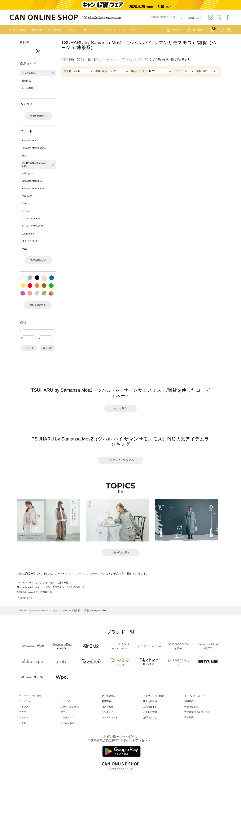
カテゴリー (90, 29)
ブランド (72, 29)
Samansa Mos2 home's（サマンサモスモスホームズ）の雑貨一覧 (51, 587)
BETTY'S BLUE (30, 241)
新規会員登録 (150, 701)
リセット (29, 348)
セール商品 (27, 88)
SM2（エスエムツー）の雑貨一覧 (34, 591)
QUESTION (229, 30)
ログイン (176, 29)
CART (212, 29)
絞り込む (47, 348)
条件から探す (194, 17)
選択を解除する (38, 116)
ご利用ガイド (150, 706)
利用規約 (189, 701)
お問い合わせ (150, 717)
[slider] (22, 329)
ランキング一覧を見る (120, 460)
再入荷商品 (54, 29)
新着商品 (36, 29)
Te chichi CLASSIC (31, 218)
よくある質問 (150, 712)
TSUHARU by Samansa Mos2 (34, 164)
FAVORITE (221, 30)
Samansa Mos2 (29, 140)
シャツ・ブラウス (120, 59)
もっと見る (120, 408)
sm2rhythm (27, 173)
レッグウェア (67, 717)
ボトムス (23, 717)
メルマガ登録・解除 (153, 696)
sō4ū (24, 203)
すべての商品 (18, 29)
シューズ (65, 701)
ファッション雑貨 (69, 706)
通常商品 (26, 80)
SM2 (24, 155)
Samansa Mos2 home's (34, 148)
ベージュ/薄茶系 (71, 610)
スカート (101, 59)
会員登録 (197, 29)
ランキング (109, 29)
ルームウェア (67, 722)
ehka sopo (27, 196)
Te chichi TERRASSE (33, 226)
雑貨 (64, 59)
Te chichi (26, 211)
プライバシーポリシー (195, 696)
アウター (23, 712)
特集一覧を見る (120, 552)
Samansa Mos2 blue (32, 181)
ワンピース (25, 701)
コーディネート (131, 29)
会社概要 (189, 717)
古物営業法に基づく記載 (197, 712)
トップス (23, 706)
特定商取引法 (191, 706)
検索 (180, 17)
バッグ (22, 722)
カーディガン (142, 59)
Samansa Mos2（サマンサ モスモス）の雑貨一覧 (42, 582)
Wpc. (24, 248)
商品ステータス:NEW (95, 610)
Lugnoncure (28, 233)
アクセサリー (67, 712)
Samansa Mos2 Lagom (33, 188)
